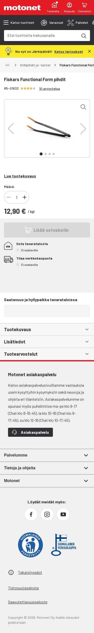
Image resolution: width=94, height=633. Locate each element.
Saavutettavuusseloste (27, 601)
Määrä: (9, 186)
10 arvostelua (49, 88)
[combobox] (41, 35)
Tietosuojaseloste (23, 587)
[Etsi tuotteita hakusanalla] (83, 35)
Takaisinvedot (30, 572)
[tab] (52, 23)
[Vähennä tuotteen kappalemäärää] (8, 197)
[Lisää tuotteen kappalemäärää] (24, 197)
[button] (10, 128)
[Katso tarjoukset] (68, 51)
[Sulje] (89, 51)
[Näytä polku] (7, 65)
